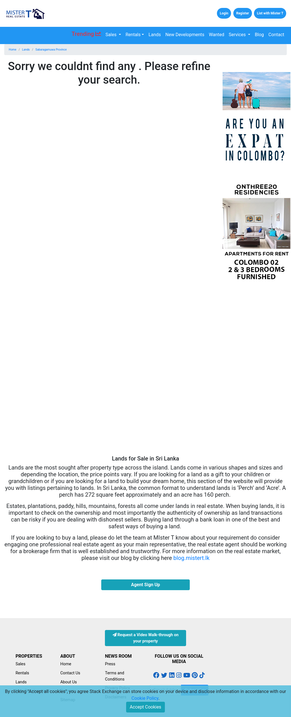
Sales (111, 34)
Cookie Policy (145, 698)
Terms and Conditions (114, 676)
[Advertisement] (255, 370)
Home (12, 49)
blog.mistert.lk (191, 558)
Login (224, 13)
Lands (154, 34)
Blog (259, 34)
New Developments (184, 34)
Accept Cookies (145, 707)
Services (238, 34)
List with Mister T (270, 13)
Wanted (216, 34)
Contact (276, 34)
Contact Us (70, 673)
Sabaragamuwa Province (50, 49)
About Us (68, 682)
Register (242, 13)
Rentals (133, 34)
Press (110, 664)
